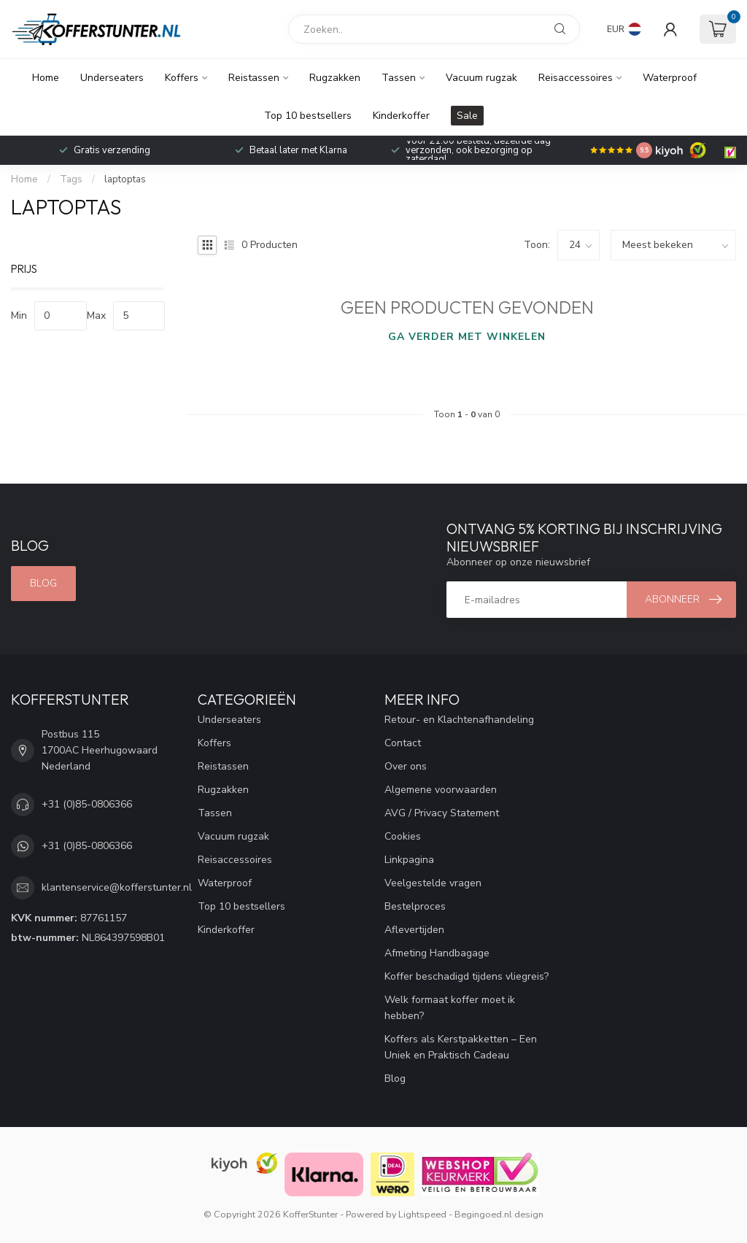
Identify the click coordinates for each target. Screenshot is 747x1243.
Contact (402, 743)
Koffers (181, 78)
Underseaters (112, 78)
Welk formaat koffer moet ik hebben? (449, 1008)
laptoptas (125, 179)
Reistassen (253, 78)
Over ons (405, 766)
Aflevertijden (414, 930)
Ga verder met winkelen (467, 337)
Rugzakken (334, 78)
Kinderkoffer (401, 116)
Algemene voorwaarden (440, 790)
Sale (467, 116)
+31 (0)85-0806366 (87, 804)
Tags (71, 179)
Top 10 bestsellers (308, 116)
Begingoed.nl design (498, 1214)
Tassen (399, 78)
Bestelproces (415, 906)
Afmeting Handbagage (436, 953)
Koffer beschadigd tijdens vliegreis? (466, 976)
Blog (43, 583)
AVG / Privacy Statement (441, 813)
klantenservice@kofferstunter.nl (117, 887)
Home (45, 78)
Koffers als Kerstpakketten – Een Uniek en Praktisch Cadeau (460, 1047)
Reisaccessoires (575, 78)
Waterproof (670, 78)
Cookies (402, 836)
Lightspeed (422, 1214)
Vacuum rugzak (481, 78)
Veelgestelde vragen (432, 883)
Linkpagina (409, 860)
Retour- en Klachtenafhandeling (459, 720)
